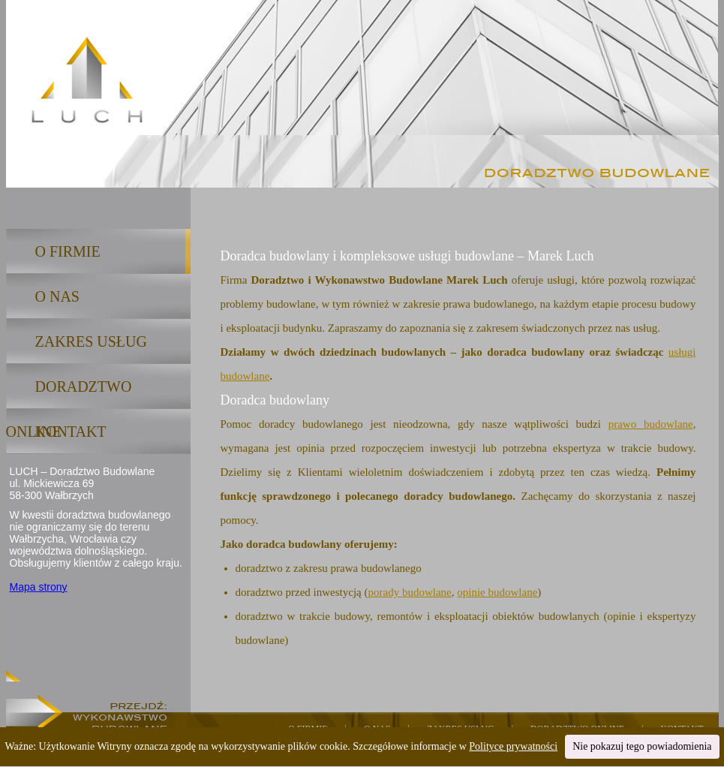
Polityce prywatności (513, 746)
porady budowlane (410, 592)
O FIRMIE (68, 251)
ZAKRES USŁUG (91, 341)
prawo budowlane (650, 424)
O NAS (57, 296)
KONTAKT (71, 431)
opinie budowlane (497, 592)
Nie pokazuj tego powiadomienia (641, 746)
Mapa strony (39, 587)
